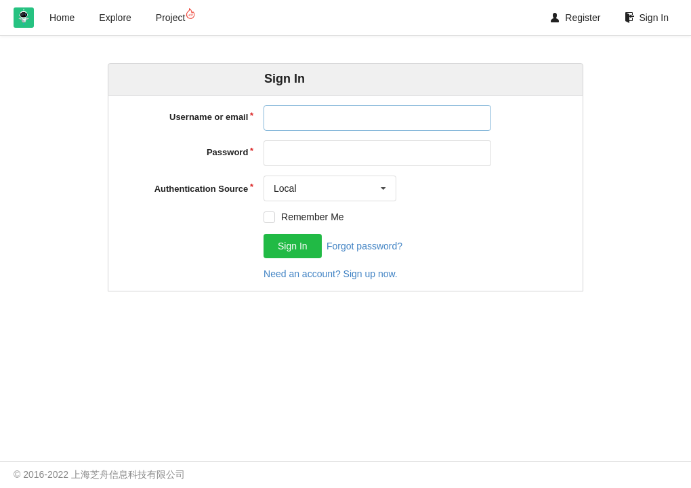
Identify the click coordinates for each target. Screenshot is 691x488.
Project (175, 15)
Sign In (647, 17)
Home (62, 17)
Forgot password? (364, 246)
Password (227, 152)
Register (575, 17)
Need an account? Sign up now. (331, 273)
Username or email (208, 117)
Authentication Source (201, 189)
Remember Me (312, 216)
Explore (115, 17)
